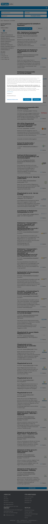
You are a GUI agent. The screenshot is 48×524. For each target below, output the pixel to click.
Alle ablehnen (27, 99)
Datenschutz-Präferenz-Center (12, 99)
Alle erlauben (36, 99)
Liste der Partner (10, 91)
